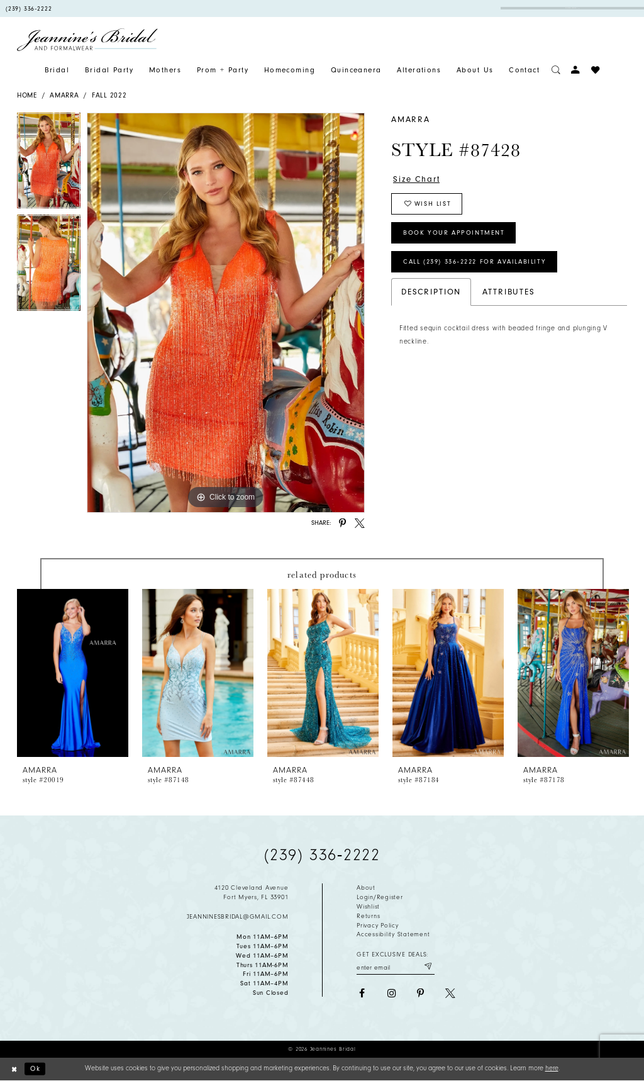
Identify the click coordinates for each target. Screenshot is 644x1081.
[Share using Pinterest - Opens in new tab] (343, 523)
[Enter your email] (396, 967)
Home (27, 95)
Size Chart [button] (416, 179)
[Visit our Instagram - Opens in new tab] (391, 994)
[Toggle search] (556, 70)
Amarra (64, 95)
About (366, 888)
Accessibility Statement (393, 934)
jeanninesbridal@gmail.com (238, 917)
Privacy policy (377, 925)
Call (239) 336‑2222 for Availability (474, 262)
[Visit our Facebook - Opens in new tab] (362, 994)
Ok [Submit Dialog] (35, 1069)
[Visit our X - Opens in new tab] (450, 994)
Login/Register (379, 897)
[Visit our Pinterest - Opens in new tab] (421, 994)
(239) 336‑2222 (322, 855)
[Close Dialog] (14, 1069)
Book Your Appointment (454, 233)
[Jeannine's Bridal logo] (87, 39)
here (551, 1068)
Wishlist (368, 906)
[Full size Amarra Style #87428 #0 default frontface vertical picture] (225, 312)
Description (431, 291)
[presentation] (72, 673)
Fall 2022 (109, 95)
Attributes (508, 291)
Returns (368, 916)
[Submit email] (428, 967)
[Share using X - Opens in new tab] (360, 523)
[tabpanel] (48, 164)
